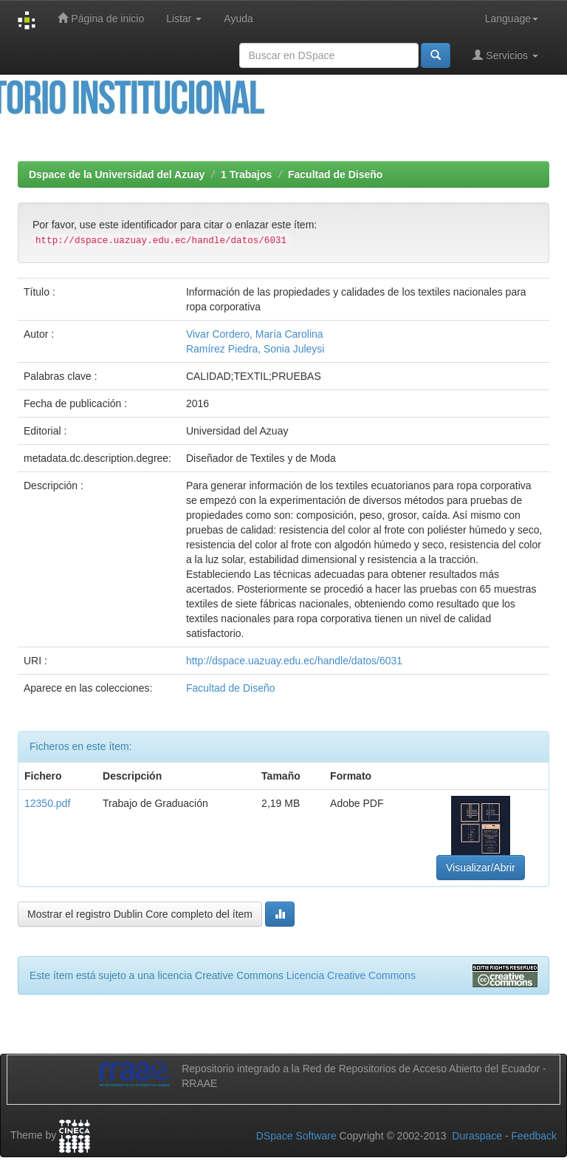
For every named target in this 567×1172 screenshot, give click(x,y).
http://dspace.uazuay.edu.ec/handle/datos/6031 (294, 661)
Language (511, 18)
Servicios (505, 55)
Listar (184, 18)
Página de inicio (101, 18)
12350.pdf (47, 803)
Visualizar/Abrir (480, 867)
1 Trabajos (246, 174)
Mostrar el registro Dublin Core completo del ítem (139, 914)
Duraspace (477, 1136)
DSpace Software (296, 1136)
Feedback (534, 1136)
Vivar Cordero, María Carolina (254, 334)
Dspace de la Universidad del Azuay (117, 174)
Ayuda (238, 18)
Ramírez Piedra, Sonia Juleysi (255, 349)
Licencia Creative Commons (351, 975)
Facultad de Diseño (335, 174)
